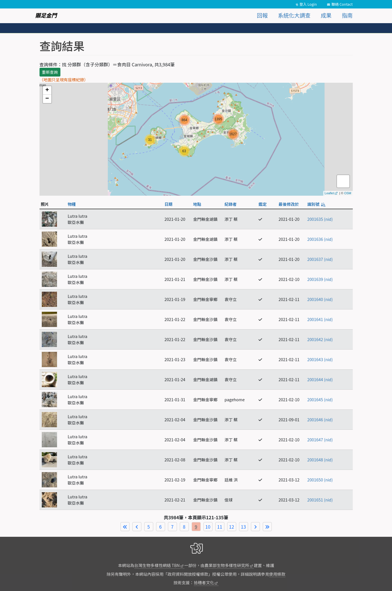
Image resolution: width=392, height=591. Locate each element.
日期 (169, 204)
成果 (326, 15)
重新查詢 (50, 72)
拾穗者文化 (204, 582)
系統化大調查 (294, 15)
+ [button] (47, 90)
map (195, 139)
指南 (347, 15)
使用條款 (277, 574)
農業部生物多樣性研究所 (227, 565)
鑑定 (263, 204)
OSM (347, 193)
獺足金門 (46, 15)
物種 (72, 204)
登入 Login (308, 4)
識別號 (316, 204)
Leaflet (329, 193)
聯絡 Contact (341, 4)
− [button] (47, 99)
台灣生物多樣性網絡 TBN (157, 565)
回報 (262, 15)
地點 (197, 204)
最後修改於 (289, 204)
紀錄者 (231, 204)
